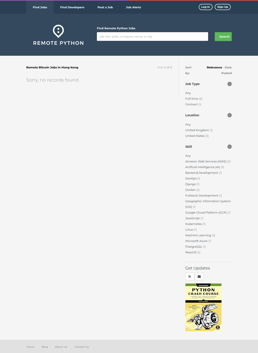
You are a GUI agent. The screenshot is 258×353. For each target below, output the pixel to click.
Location (192, 115)
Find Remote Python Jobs (116, 28)
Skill (188, 147)
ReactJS (191, 252)
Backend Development (202, 172)
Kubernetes (194, 224)
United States (195, 135)
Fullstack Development (202, 195)
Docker (190, 189)
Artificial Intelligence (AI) (203, 167)
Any (188, 93)
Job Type (192, 84)
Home (30, 346)
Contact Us (81, 346)
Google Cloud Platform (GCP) (206, 212)
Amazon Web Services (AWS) (206, 161)
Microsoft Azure (196, 241)
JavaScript (193, 218)
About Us (61, 346)
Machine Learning (198, 235)
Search (224, 36)
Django (191, 184)
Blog (45, 346)
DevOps (191, 178)
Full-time (192, 98)
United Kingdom (197, 130)
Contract (192, 104)
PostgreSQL (194, 246)
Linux (189, 229)
